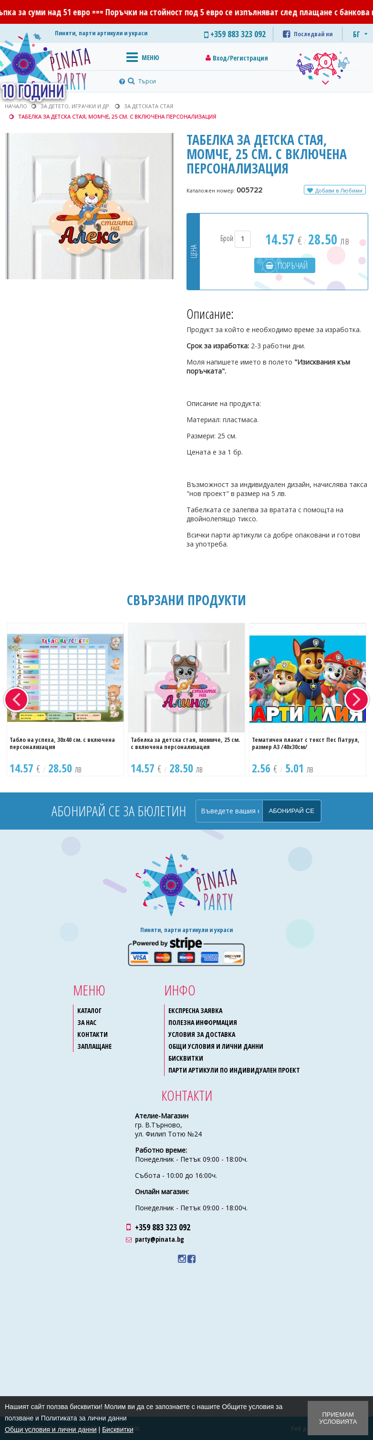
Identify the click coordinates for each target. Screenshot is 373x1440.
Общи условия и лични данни (215, 1046)
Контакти (92, 1034)
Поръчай (293, 265)
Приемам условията (338, 1418)
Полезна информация (202, 1022)
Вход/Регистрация (240, 57)
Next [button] (356, 699)
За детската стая (148, 106)
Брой (235, 238)
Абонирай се (291, 810)
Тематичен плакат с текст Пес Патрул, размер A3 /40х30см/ (306, 743)
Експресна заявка (195, 1010)
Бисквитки (185, 1058)
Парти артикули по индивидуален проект (234, 1070)
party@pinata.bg (159, 1239)
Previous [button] (16, 699)
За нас (86, 1022)
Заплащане (94, 1046)
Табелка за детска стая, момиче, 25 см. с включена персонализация (185, 743)
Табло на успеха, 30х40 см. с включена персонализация (62, 743)
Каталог (89, 1010)
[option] (65, 699)
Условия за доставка (201, 1034)
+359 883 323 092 (162, 1227)
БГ (356, 34)
